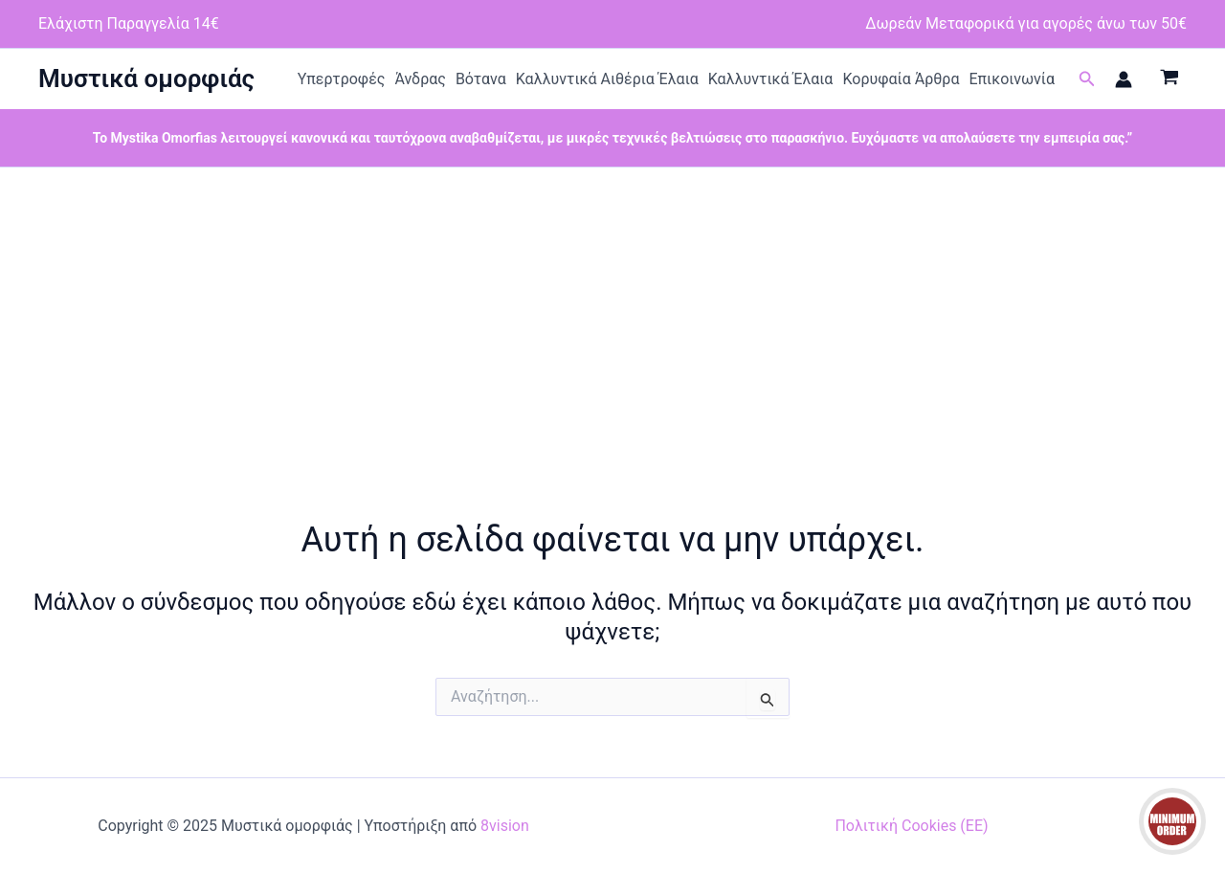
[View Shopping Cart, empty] (1169, 79)
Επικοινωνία (1012, 79)
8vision (504, 826)
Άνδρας (420, 79)
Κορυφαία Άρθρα (900, 79)
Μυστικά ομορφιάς (146, 78)
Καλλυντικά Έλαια (771, 79)
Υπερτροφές (342, 79)
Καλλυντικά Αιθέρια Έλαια (607, 79)
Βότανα (481, 79)
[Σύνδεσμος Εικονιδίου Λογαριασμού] (1123, 79)
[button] (1087, 79)
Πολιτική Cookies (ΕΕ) (911, 826)
